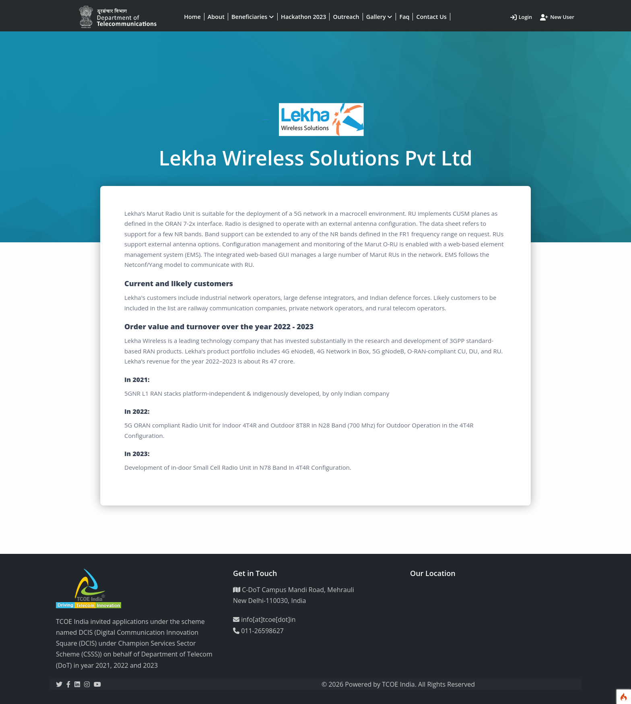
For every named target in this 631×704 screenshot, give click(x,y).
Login (521, 17)
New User (557, 17)
